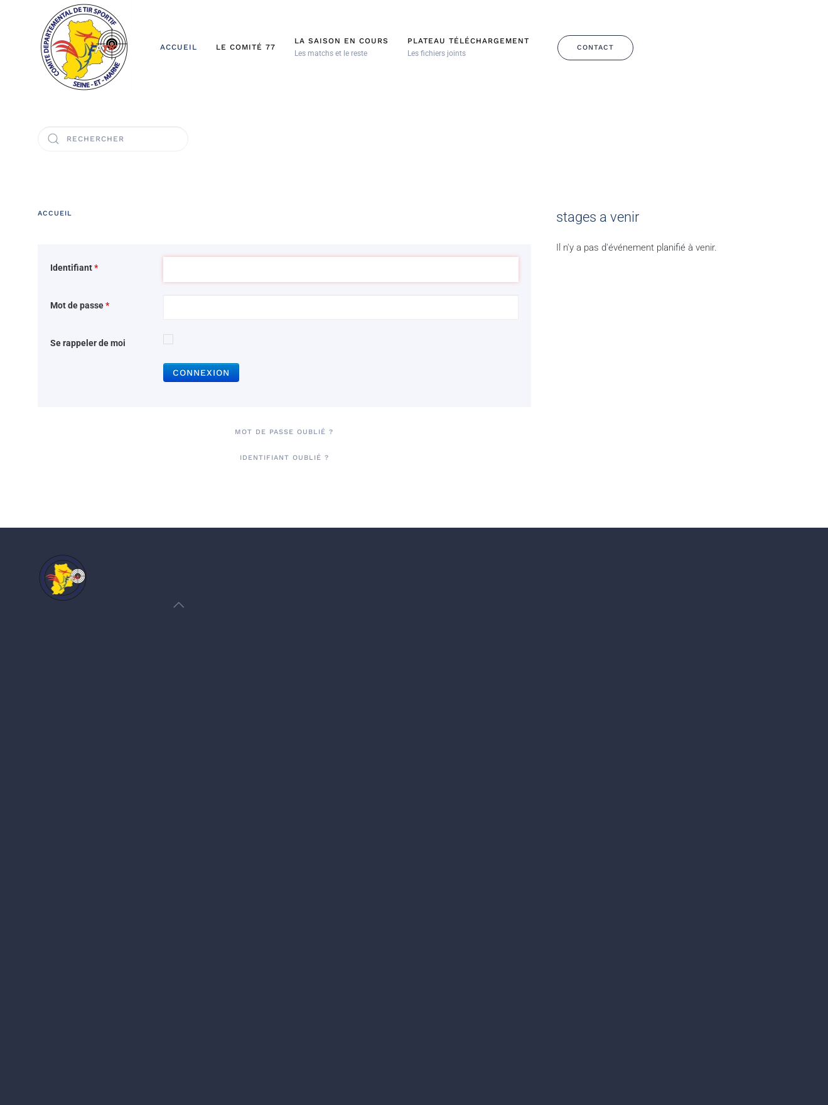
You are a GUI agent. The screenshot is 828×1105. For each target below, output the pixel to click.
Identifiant (74, 268)
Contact (595, 47)
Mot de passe (79, 305)
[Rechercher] (113, 138)
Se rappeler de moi (88, 343)
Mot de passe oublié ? (284, 432)
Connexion (201, 372)
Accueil (178, 47)
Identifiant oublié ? (284, 458)
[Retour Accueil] (85, 47)
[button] (341, 48)
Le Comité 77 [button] (246, 47)
